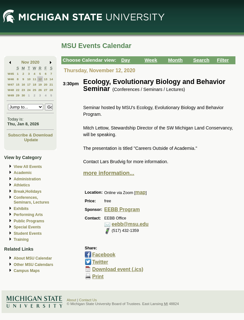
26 (40, 90)
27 (45, 90)
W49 (11, 95)
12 (40, 79)
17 (28, 84)
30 (23, 95)
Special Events (27, 227)
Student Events (28, 233)
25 (34, 90)
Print (98, 276)
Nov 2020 (30, 62)
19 (40, 84)
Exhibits (21, 208)
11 (34, 79)
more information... (108, 173)
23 (23, 90)
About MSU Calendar (33, 258)
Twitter (100, 262)
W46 (11, 79)
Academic (23, 172)
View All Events (28, 166)
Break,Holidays (28, 191)
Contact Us (88, 300)
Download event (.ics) (117, 269)
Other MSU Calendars (33, 264)
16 (23, 84)
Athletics (22, 185)
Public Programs (29, 221)
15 (17, 84)
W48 (11, 90)
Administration (27, 179)
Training (21, 239)
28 (51, 90)
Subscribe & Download (30, 135)
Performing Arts (28, 214)
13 (45, 79)
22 (17, 90)
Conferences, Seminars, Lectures (31, 200)
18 (34, 84)
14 (51, 79)
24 (28, 90)
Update (31, 139)
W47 (11, 84)
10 (28, 79)
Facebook (103, 254)
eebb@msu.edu (130, 224)
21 (51, 84)
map (140, 192)
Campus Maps (27, 270)
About (71, 300)
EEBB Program (122, 209)
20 (45, 84)
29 (17, 95)
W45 (11, 73)
